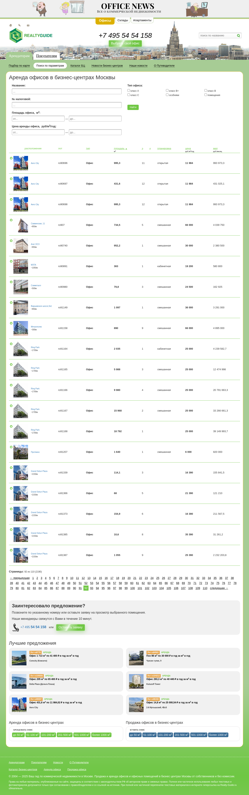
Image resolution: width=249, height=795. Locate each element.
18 (117, 578)
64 (154, 583)
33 (203, 578)
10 (71, 578)
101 (140, 588)
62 (143, 583)
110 (205, 588)
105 (169, 588)
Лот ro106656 (36, 676)
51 (80, 583)
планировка (164, 148)
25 (157, 578)
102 (147, 588)
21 (134, 578)
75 (217, 583)
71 (194, 583)
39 (11, 583)
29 (180, 578)
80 (17, 588)
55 (103, 583)
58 (120, 583)
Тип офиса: (135, 85)
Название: (19, 85)
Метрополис (36, 327)
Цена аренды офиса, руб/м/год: (34, 126)
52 (86, 583)
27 (169, 578)
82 (28, 588)
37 (226, 578)
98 (120, 588)
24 (152, 578)
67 (172, 583)
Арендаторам (19, 56)
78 (235, 583)
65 (160, 583)
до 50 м (18, 734)
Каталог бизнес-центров (23, 769)
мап (215, 148)
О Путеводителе (79, 762)
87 (57, 588)
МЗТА (33, 265)
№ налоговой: (21, 99)
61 (137, 583)
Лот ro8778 (35, 652)
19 (123, 578)
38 (232, 578)
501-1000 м (82, 734)
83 (34, 588)
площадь (120, 148)
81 (23, 588)
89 (68, 588)
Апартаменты (142, 20)
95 (103, 588)
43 (34, 583)
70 (189, 583)
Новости (58, 762)
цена (188, 148)
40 (17, 583)
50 (74, 583)
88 (63, 588)
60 (131, 583)
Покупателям (46, 56)
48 (63, 583)
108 (190, 588)
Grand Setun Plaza (39, 471)
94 (97, 588)
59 (126, 583)
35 (215, 578)
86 (51, 588)
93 (91, 588)
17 (111, 578)
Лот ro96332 (153, 699)
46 (51, 583)
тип (88, 148)
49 (68, 583)
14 (94, 578)
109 (198, 588)
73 (206, 583)
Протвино (35, 452)
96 (108, 588)
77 (229, 583)
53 (91, 583)
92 (86, 588)
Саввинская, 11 (38, 223)
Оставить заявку (70, 627)
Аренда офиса (52, 769)
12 (83, 578)
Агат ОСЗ (35, 244)
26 (163, 578)
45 (45, 583)
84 (40, 588)
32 (197, 578)
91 (80, 588)
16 (106, 578)
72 (200, 583)
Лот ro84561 (153, 652)
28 (175, 578)
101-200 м (48, 734)
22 (140, 578)
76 (223, 583)
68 (177, 583)
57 (114, 583)
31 (192, 578)
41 (23, 583)
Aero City (35, 163)
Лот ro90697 (36, 699)
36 (220, 578)
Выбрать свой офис (125, 43)
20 (129, 578)
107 (183, 588)
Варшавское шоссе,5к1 (41, 306)
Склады (122, 20)
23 (146, 578)
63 (149, 583)
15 (100, 578)
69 (183, 583)
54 (97, 583)
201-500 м (65, 734)
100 (132, 588)
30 (186, 578)
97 (114, 588)
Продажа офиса (76, 769)
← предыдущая (20, 578)
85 (45, 588)
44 (40, 583)
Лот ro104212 (153, 676)
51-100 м (32, 734)
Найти (133, 107)
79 (11, 588)
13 (89, 578)
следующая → (219, 588)
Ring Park (35, 347)
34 (209, 578)
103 (154, 588)
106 (176, 588)
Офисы (105, 20)
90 (74, 588)
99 (126, 588)
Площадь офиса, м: (26, 112)
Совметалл (36, 285)
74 (212, 583)
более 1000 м (101, 734)
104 (161, 588)
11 (77, 578)
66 (166, 583)
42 (28, 583)
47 (57, 583)
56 (108, 583)
